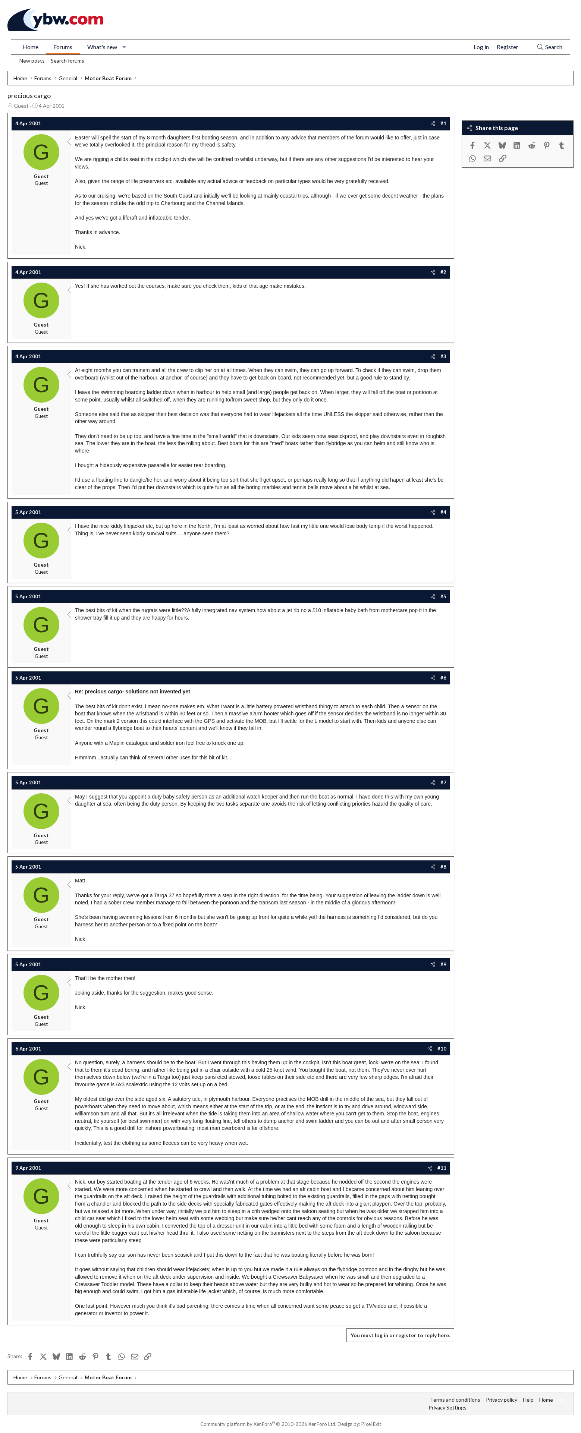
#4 (443, 512)
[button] (124, 47)
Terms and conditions (455, 1399)
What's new (102, 46)
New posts (32, 60)
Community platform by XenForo (268, 1424)
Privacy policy (501, 1399)
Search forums (67, 60)
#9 (443, 964)
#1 (443, 123)
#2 (443, 272)
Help (528, 1399)
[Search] (549, 47)
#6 (443, 678)
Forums (62, 46)
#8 (443, 867)
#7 (443, 782)
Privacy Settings (447, 1407)
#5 (443, 596)
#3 (443, 356)
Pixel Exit (371, 1424)
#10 (441, 1049)
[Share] (433, 123)
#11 (441, 1168)
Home (30, 46)
